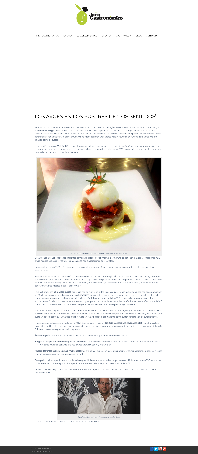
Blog (139, 36)
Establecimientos (86, 36)
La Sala (67, 36)
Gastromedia (123, 36)
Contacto (152, 36)
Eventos (107, 36)
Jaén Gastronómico (47, 36)
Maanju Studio (46, 451)
